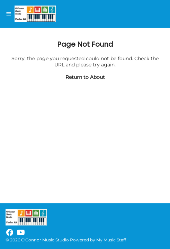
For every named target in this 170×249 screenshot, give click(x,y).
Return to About (85, 77)
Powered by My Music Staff (98, 239)
